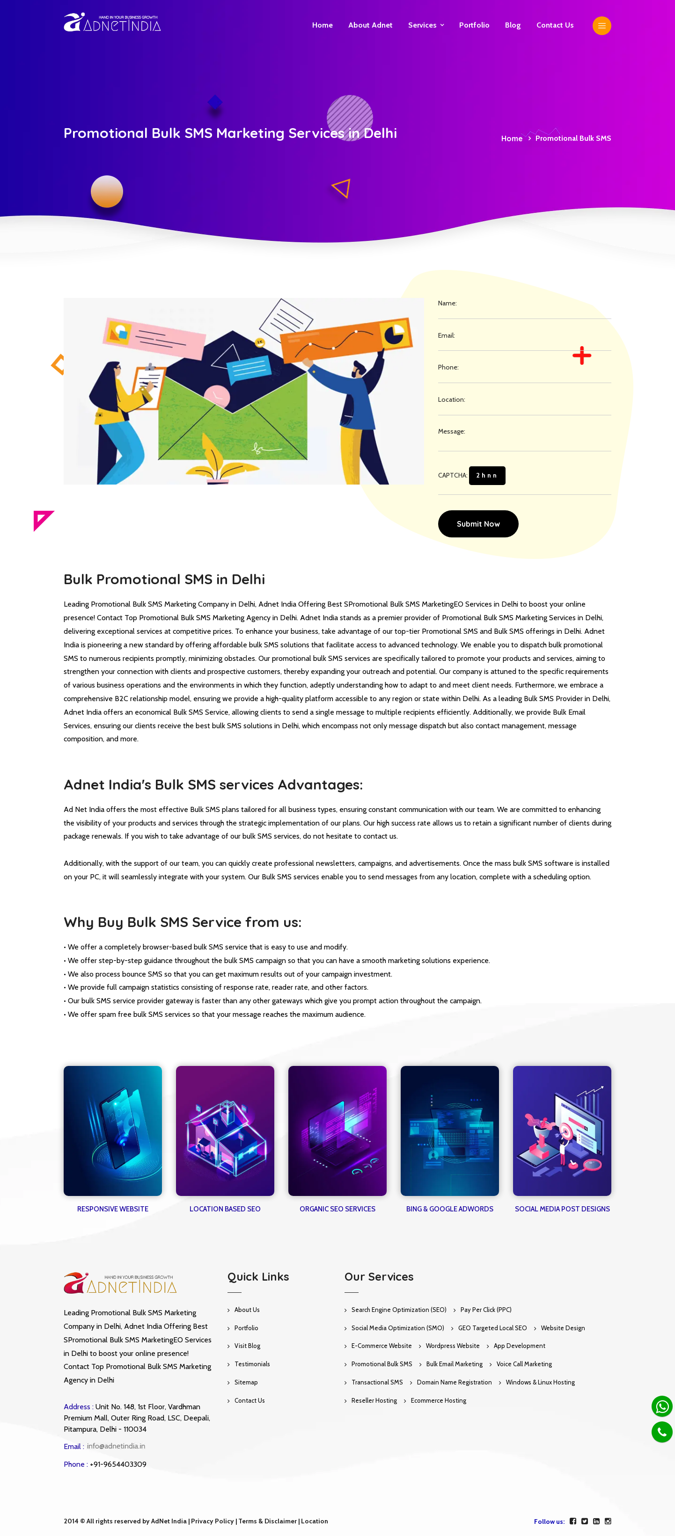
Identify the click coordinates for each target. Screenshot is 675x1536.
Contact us (555, 25)
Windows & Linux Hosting (540, 1382)
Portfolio (474, 25)
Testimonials (252, 1364)
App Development (519, 1345)
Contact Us (250, 1400)
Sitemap (246, 1382)
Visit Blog (247, 1345)
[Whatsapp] (662, 1406)
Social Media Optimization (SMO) (398, 1328)
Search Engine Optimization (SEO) (399, 1309)
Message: (451, 431)
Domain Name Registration (454, 1382)
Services (422, 25)
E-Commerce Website (382, 1345)
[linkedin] (596, 1521)
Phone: (448, 367)
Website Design (563, 1328)
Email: (446, 335)
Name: (447, 303)
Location (314, 1521)
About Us (247, 1309)
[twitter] (584, 1521)
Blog (513, 25)
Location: (451, 399)
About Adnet (370, 25)
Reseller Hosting (374, 1400)
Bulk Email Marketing (454, 1364)
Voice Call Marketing (524, 1364)
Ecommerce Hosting (438, 1400)
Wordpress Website (453, 1345)
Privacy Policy (212, 1521)
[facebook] (573, 1521)
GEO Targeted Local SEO (492, 1328)
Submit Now (478, 524)
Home (322, 25)
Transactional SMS (377, 1382)
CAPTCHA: (472, 475)
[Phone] (662, 1431)
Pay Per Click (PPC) (486, 1309)
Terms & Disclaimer (267, 1521)
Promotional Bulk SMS (382, 1364)
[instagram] (608, 1521)
